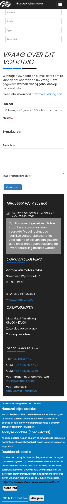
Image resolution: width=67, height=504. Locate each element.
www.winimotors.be (20, 300)
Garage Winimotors (30, 3)
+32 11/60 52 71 (22, 359)
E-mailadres (11, 132)
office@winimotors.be (21, 391)
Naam (7, 118)
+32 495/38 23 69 (26, 371)
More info (10, 496)
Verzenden (12, 187)
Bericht (8, 145)
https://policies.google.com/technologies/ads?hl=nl (30, 490)
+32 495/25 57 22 (26, 365)
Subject (8, 104)
